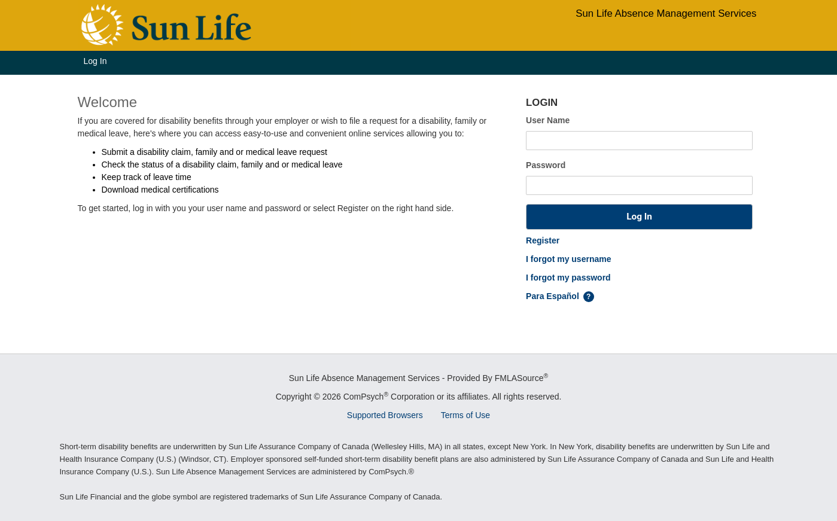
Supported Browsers (385, 415)
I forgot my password (568, 277)
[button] (639, 217)
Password (545, 165)
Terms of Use (465, 415)
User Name (548, 120)
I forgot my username (568, 259)
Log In (95, 61)
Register (542, 240)
